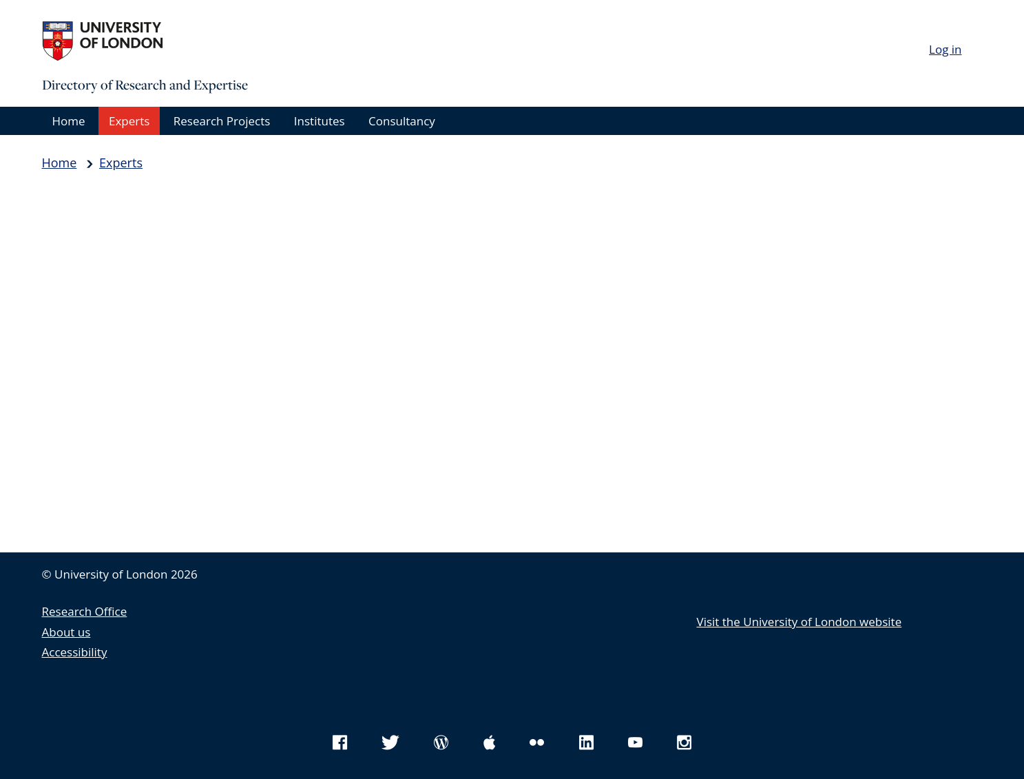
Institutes (319, 121)
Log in (945, 49)
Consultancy (401, 121)
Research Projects (222, 121)
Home (68, 121)
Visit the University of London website (799, 622)
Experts (129, 121)
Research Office (84, 611)
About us (66, 632)
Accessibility (74, 652)
